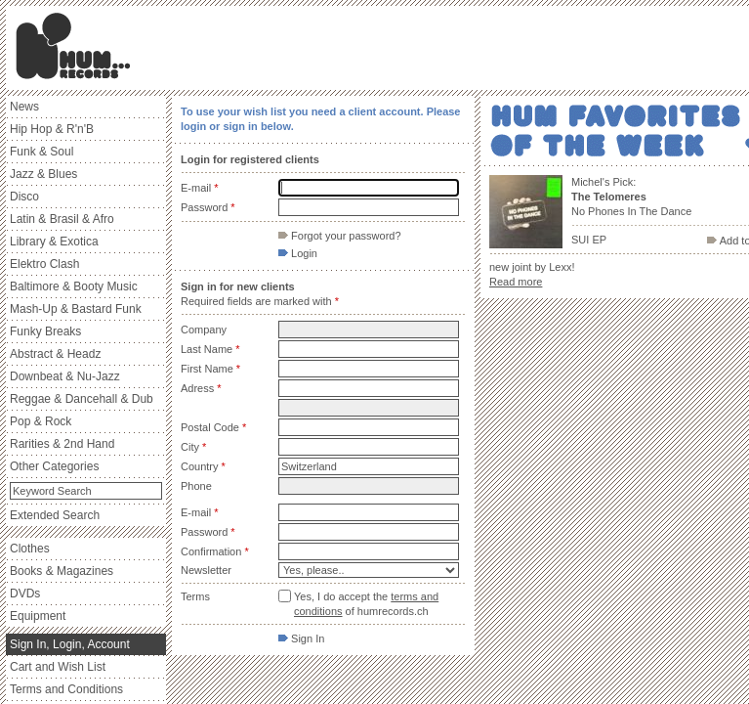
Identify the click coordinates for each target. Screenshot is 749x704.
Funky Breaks (45, 331)
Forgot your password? (339, 236)
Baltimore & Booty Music (74, 286)
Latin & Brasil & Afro (62, 219)
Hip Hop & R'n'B (52, 129)
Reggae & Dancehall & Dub (81, 399)
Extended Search (55, 515)
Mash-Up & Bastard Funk (76, 309)
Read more (515, 281)
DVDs (25, 593)
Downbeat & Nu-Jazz (65, 376)
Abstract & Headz (55, 354)
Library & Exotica (54, 241)
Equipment (37, 616)
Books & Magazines (61, 571)
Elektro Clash (44, 264)
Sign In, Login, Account (70, 644)
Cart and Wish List (57, 667)
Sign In (301, 638)
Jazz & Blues (43, 174)
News (24, 106)
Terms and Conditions (66, 689)
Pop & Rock (40, 421)
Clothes (30, 548)
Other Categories (54, 466)
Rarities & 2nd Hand (62, 444)
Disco (24, 196)
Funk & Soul (41, 151)
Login (297, 253)
